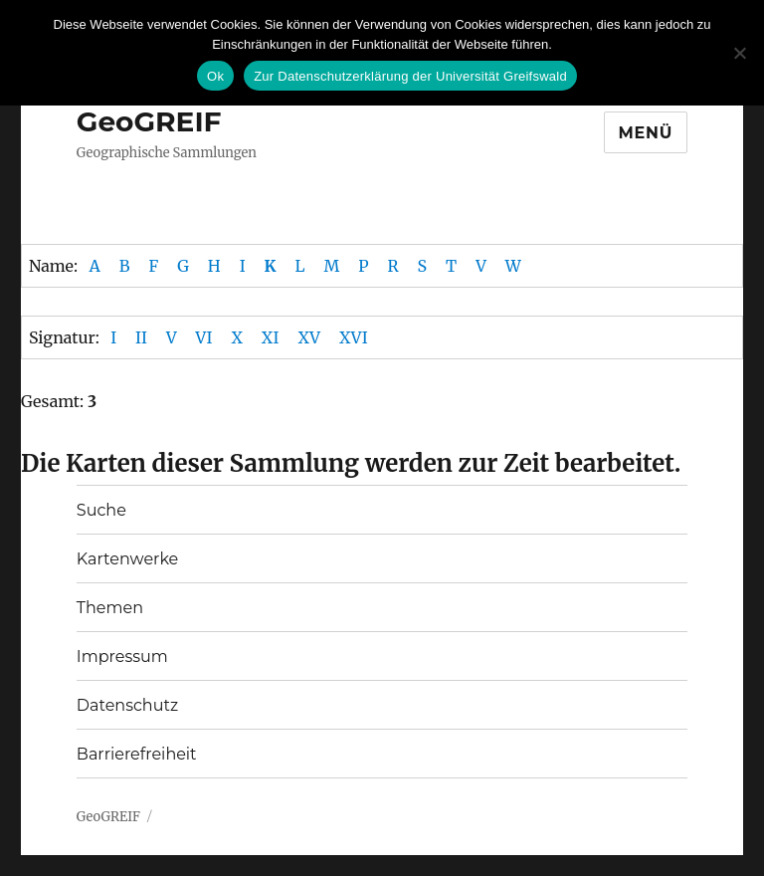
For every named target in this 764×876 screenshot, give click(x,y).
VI (204, 337)
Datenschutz (127, 705)
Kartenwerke (127, 558)
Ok (215, 76)
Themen (110, 607)
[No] (739, 53)
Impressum (122, 656)
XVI (353, 337)
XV (308, 337)
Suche (101, 510)
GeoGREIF (149, 121)
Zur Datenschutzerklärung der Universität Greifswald (410, 76)
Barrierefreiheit (137, 754)
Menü (646, 132)
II (141, 337)
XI (271, 337)
